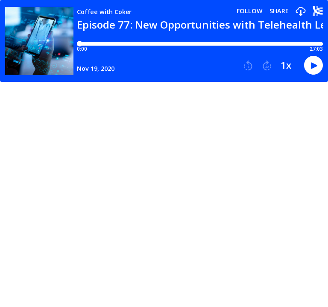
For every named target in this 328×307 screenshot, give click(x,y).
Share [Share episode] (279, 11)
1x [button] (286, 65)
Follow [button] (250, 11)
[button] (301, 12)
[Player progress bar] (200, 44)
